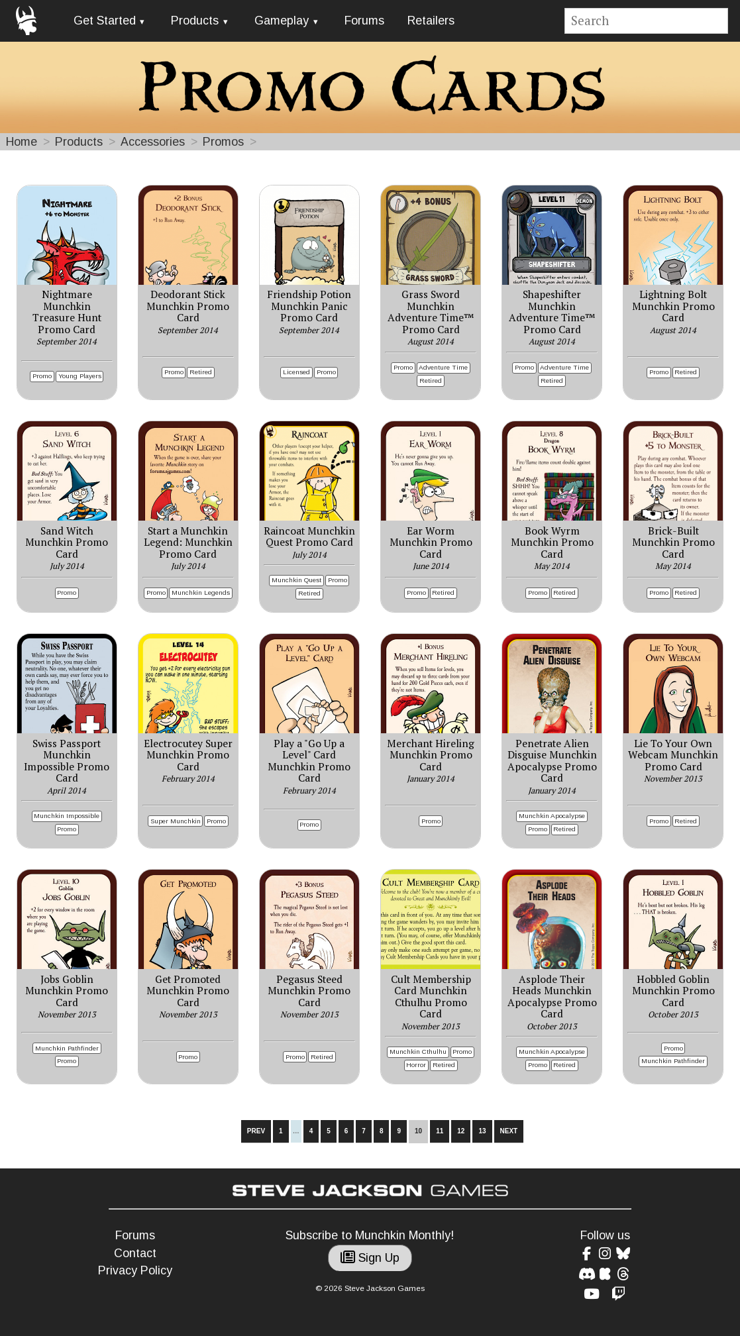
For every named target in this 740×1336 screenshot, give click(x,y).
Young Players (79, 376)
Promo (42, 376)
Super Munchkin (175, 821)
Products (195, 20)
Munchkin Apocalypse (552, 815)
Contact (135, 1253)
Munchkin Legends (201, 592)
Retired (200, 372)
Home (21, 141)
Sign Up (370, 1257)
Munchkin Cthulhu (418, 1051)
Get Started (105, 20)
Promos (223, 141)
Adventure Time (443, 367)
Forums (364, 20)
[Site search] (646, 21)
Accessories (153, 141)
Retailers (430, 20)
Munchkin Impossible (66, 815)
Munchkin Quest (296, 580)
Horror (416, 1064)
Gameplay (281, 20)
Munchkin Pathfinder (67, 1048)
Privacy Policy (135, 1270)
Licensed (296, 372)
